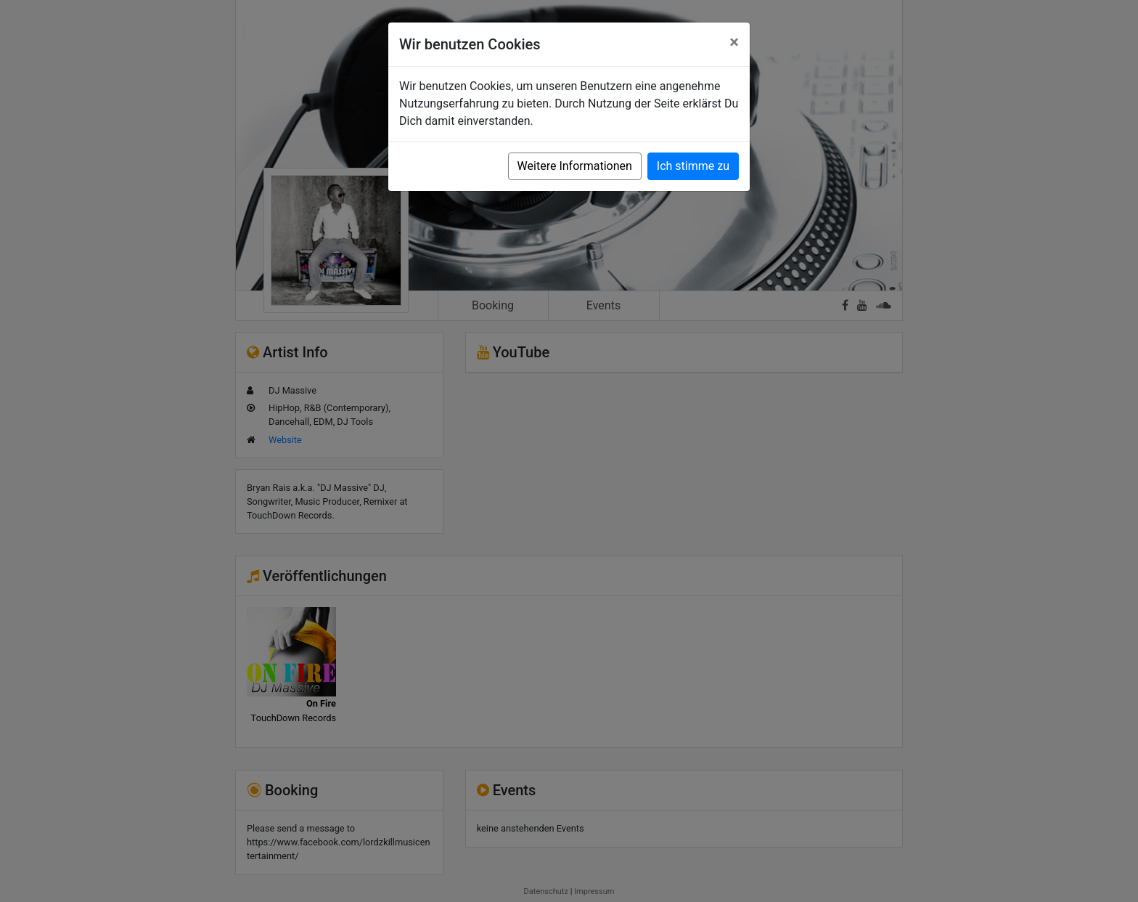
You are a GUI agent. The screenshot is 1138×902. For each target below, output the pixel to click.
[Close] (734, 42)
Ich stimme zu (693, 166)
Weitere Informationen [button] (574, 166)
